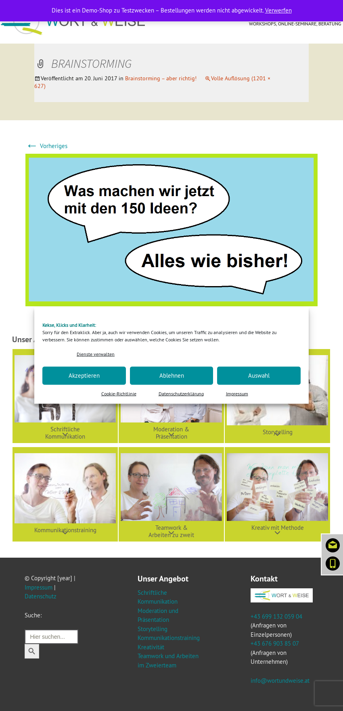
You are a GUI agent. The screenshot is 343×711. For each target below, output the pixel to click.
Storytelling (152, 629)
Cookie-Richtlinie (118, 393)
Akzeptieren (84, 375)
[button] (65, 494)
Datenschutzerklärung (181, 393)
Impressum (237, 393)
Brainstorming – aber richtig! (161, 78)
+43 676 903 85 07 (275, 643)
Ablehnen (171, 375)
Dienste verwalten (96, 354)
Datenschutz (40, 596)
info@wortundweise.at (280, 680)
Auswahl (259, 375)
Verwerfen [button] (278, 10)
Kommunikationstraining (169, 638)
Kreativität (151, 647)
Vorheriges (46, 146)
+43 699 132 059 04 (276, 616)
